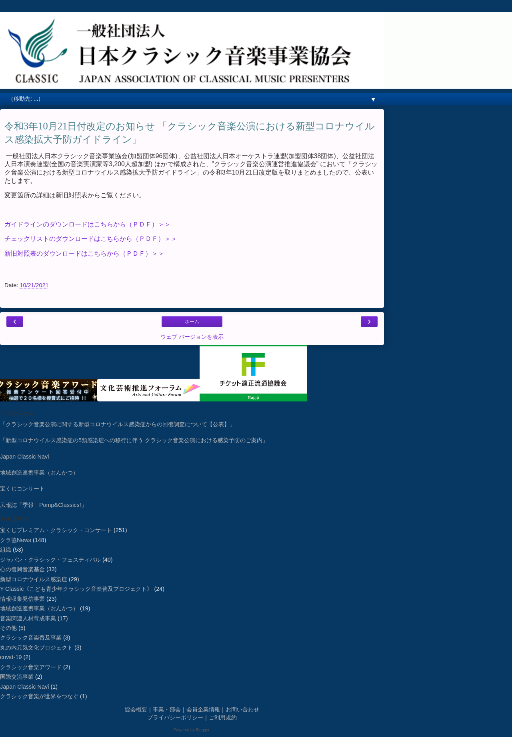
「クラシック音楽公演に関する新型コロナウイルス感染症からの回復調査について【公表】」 (117, 424)
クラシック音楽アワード (31, 667)
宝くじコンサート (22, 488)
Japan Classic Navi (24, 456)
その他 (8, 628)
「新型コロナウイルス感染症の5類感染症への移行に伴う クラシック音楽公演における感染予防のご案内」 (134, 440)
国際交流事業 (17, 676)
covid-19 (11, 657)
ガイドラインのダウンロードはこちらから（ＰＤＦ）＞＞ (87, 224)
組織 (5, 549)
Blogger (202, 730)
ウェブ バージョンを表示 (192, 337)
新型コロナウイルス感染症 (33, 579)
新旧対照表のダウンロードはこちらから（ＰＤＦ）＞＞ (85, 253)
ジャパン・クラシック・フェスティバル (50, 559)
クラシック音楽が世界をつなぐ (39, 696)
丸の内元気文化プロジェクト (36, 647)
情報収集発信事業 (22, 599)
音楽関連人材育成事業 (28, 618)
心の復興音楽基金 (22, 569)
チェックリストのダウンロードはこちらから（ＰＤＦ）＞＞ (90, 238)
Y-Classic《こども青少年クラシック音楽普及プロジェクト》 (76, 589)
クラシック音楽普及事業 (31, 637)
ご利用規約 (223, 717)
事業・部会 (167, 709)
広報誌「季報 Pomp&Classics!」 (43, 505)
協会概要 (136, 709)
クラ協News (15, 540)
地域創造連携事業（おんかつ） (39, 472)
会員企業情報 (203, 709)
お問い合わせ (242, 709)
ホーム (192, 321)
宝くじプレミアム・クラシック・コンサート (56, 530)
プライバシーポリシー (175, 717)
